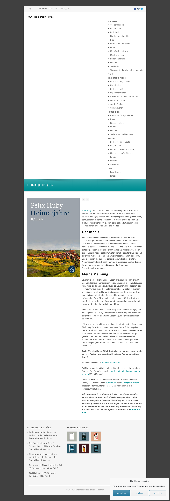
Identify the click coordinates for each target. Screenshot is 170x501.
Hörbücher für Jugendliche (121, 115)
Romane (113, 62)
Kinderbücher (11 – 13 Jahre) (122, 149)
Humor (113, 40)
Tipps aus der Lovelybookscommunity (126, 70)
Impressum (53, 9)
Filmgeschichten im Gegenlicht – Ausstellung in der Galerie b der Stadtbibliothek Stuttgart (43, 457)
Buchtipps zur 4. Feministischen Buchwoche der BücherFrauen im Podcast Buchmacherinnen (43, 435)
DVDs (110, 168)
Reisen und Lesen (117, 59)
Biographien (115, 28)
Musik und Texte (117, 55)
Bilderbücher (115, 85)
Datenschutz (65, 9)
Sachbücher (115, 66)
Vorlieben (158, 493)
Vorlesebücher (116, 108)
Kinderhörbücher (117, 123)
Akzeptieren (121, 493)
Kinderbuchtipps (117, 78)
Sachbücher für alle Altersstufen (124, 96)
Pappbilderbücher (118, 93)
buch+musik (111, 383)
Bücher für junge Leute (120, 81)
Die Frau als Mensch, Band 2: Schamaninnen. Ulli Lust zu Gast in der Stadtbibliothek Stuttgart (45, 446)
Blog (110, 74)
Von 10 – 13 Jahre (117, 100)
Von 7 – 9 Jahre (116, 104)
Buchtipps (113, 21)
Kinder (113, 176)
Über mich (42, 9)
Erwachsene (115, 172)
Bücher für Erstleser (118, 89)
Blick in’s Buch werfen (111, 362)
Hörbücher (114, 112)
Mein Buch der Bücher (119, 51)
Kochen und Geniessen (120, 44)
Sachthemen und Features (121, 134)
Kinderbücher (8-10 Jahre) (121, 153)
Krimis (113, 47)
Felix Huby (86, 210)
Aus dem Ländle (117, 25)
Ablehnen (139, 493)
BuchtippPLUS (116, 32)
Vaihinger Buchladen (130, 383)
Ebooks (111, 138)
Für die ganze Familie (119, 36)
